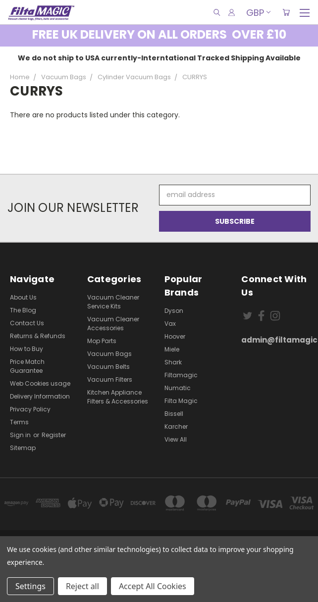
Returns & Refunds (37, 336)
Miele (171, 349)
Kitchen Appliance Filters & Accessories (117, 396)
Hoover (174, 336)
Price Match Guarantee (27, 366)
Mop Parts (101, 341)
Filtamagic (181, 375)
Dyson (173, 310)
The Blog (23, 310)
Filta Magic (181, 401)
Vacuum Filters (109, 379)
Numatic (177, 388)
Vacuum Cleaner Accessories (113, 323)
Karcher (176, 426)
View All (175, 439)
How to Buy (26, 349)
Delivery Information (40, 396)
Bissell (173, 413)
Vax (170, 323)
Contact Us (27, 323)
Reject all (82, 586)
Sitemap (23, 448)
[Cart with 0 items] (286, 12)
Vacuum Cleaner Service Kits (113, 301)
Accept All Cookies (152, 586)
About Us (23, 297)
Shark (173, 362)
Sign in (21, 435)
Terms (19, 422)
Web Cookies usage (40, 383)
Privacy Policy (30, 409)
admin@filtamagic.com (274, 340)
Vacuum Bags (109, 354)
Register (54, 435)
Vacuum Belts (108, 366)
